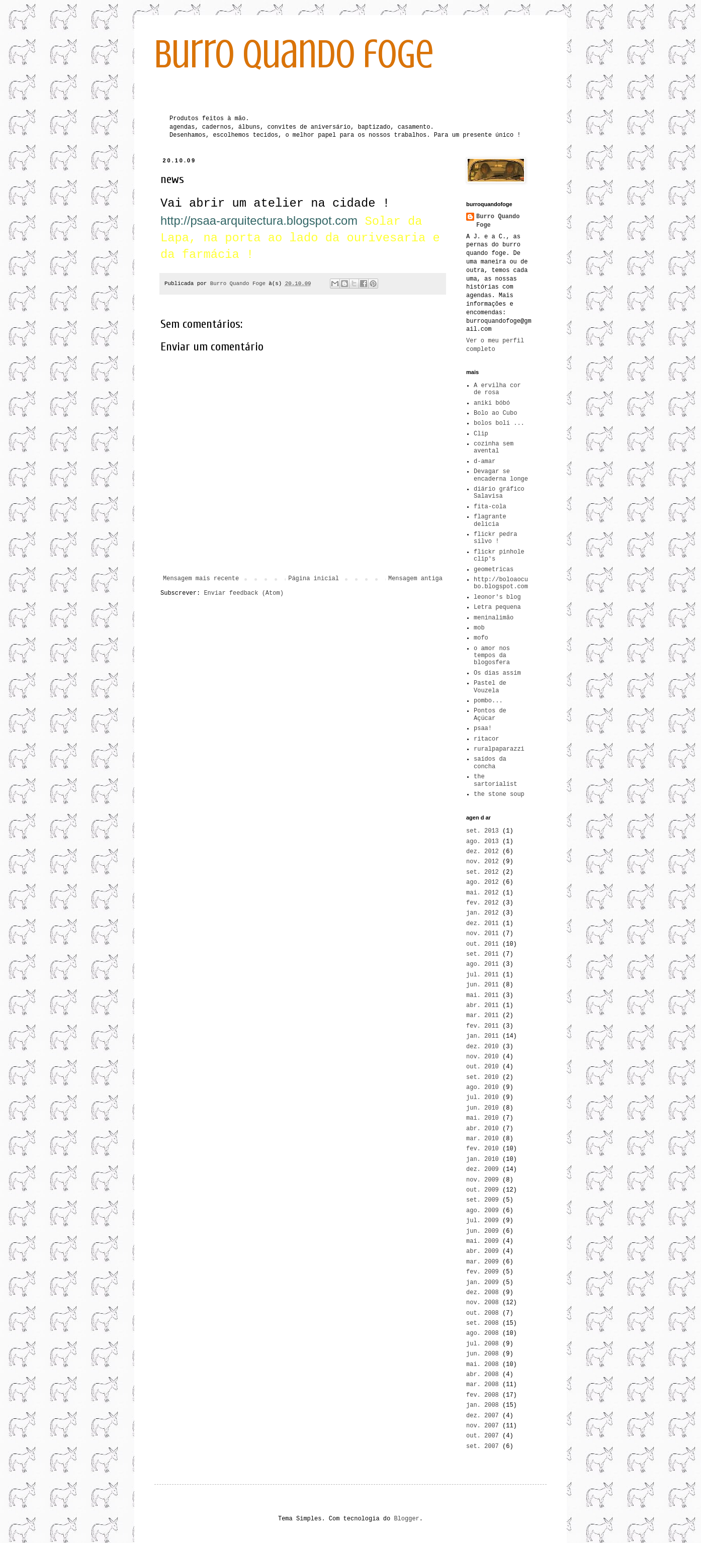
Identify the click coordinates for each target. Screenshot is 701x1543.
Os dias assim (497, 673)
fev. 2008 (482, 1395)
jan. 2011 (482, 1036)
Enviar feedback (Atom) (243, 593)
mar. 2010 (482, 1138)
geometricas (493, 569)
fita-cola (490, 506)
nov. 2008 (482, 1302)
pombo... (488, 700)
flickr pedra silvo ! (495, 538)
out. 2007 (482, 1435)
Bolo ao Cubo (495, 413)
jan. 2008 (482, 1405)
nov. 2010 (482, 1056)
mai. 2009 (482, 1241)
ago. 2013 (482, 841)
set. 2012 (482, 872)
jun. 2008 (482, 1353)
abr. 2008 (482, 1374)
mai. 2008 (482, 1364)
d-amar (484, 461)
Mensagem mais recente (201, 578)
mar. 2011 (482, 1015)
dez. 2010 (482, 1046)
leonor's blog (497, 597)
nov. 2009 (482, 1180)
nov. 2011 (482, 933)
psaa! (483, 728)
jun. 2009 (482, 1231)
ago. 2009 (482, 1210)
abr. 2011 (482, 1005)
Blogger (406, 1518)
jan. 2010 (482, 1159)
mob (479, 627)
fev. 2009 (482, 1272)
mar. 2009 (482, 1261)
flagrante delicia (490, 520)
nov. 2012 (482, 861)
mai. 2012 (482, 892)
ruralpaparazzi (499, 749)
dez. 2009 (482, 1169)
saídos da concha (490, 763)
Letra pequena (497, 607)
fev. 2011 (482, 1026)
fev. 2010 (482, 1148)
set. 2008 (482, 1323)
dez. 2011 (482, 923)
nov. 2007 (482, 1425)
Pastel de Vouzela (490, 687)
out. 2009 (482, 1190)
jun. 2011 (482, 984)
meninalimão (493, 617)
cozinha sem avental (493, 447)
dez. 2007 (482, 1415)
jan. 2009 (482, 1282)
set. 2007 (482, 1446)
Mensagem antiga (415, 578)
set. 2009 (482, 1200)
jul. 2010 (482, 1097)
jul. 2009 (482, 1220)
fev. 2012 (482, 902)
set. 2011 (482, 954)
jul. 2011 (482, 974)
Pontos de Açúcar (490, 714)
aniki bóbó (492, 403)
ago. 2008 (482, 1333)
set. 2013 (482, 831)
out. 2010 (482, 1066)
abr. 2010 (482, 1128)
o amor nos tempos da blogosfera (492, 656)
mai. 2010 (482, 1118)
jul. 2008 (482, 1343)
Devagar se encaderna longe (501, 475)
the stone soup (499, 794)
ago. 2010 (482, 1087)
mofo (481, 638)
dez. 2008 (482, 1292)
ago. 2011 (482, 964)
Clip (481, 433)
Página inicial (313, 578)
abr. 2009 (482, 1251)
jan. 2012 (482, 913)
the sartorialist (495, 780)
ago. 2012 (482, 882)
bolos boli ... (499, 423)
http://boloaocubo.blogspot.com (501, 583)
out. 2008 (482, 1313)
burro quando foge (293, 54)
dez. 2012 (482, 851)
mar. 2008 (482, 1384)
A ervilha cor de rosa (497, 389)
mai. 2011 (482, 995)
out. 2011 (482, 944)
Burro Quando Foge (497, 221)
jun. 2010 (482, 1108)
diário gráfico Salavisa (499, 493)
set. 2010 (482, 1077)
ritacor (486, 739)
